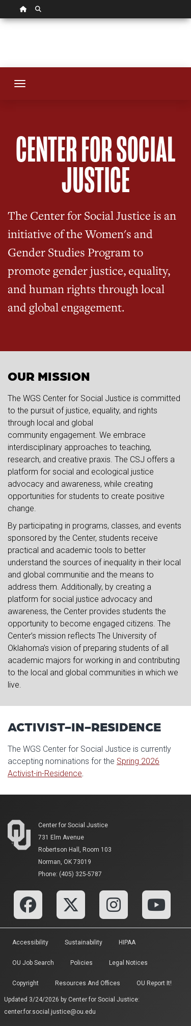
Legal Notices (128, 962)
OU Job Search (33, 962)
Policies (81, 962)
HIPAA (127, 942)
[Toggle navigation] (20, 83)
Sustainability (83, 942)
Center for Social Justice (73, 825)
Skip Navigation (0, 18)
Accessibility (30, 942)
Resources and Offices (87, 983)
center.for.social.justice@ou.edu (50, 1011)
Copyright (25, 983)
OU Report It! (154, 983)
